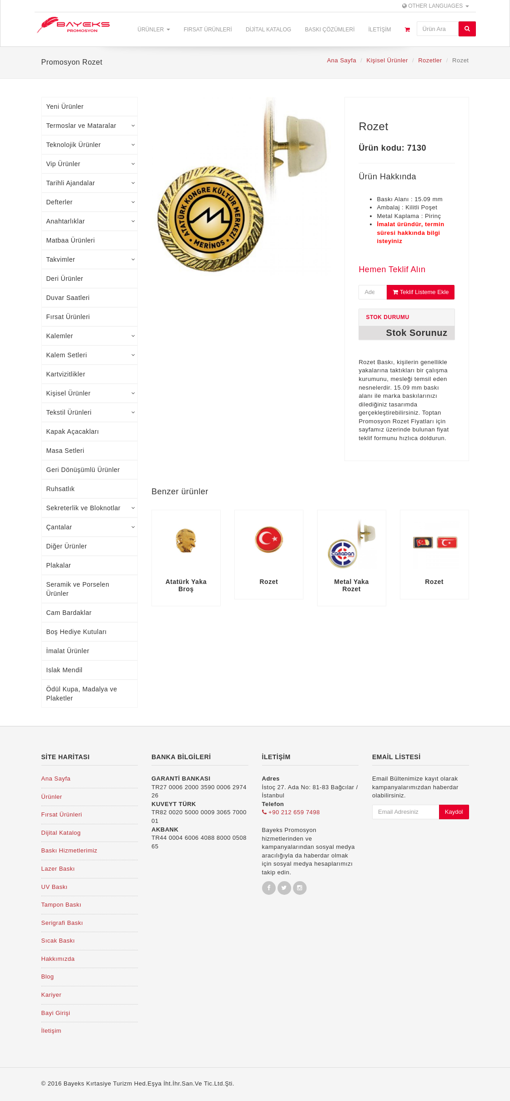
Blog (47, 976)
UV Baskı (54, 886)
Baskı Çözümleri (329, 29)
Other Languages (435, 6)
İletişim (379, 29)
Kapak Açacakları (72, 431)
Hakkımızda (58, 958)
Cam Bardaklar (69, 612)
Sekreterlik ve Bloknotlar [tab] (91, 508)
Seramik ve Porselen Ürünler (78, 589)
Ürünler (153, 29)
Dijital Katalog (268, 29)
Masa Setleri (65, 450)
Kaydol (454, 811)
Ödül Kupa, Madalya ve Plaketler (81, 693)
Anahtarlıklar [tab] (91, 221)
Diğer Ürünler (66, 546)
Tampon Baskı (61, 904)
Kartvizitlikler (66, 374)
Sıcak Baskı (58, 940)
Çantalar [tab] (91, 527)
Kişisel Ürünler (387, 60)
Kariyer (51, 994)
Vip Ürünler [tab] (91, 163)
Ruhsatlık (60, 488)
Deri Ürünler (64, 278)
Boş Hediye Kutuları (76, 631)
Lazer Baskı (58, 868)
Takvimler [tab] (91, 259)
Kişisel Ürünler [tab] (91, 393)
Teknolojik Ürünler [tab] (91, 144)
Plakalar (58, 565)
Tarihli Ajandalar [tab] (91, 183)
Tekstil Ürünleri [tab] (91, 412)
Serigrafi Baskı (62, 922)
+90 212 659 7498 (291, 812)
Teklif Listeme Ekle (421, 292)
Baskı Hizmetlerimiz (69, 850)
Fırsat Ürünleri (208, 29)
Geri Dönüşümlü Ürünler (83, 469)
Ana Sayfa (342, 60)
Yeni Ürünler (65, 106)
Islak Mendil (64, 670)
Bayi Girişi (56, 1013)
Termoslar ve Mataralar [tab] (91, 125)
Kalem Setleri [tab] (91, 355)
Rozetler (430, 60)
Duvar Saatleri (68, 297)
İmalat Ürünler (68, 651)
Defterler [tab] (91, 202)
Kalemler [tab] (91, 336)
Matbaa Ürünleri (70, 240)
